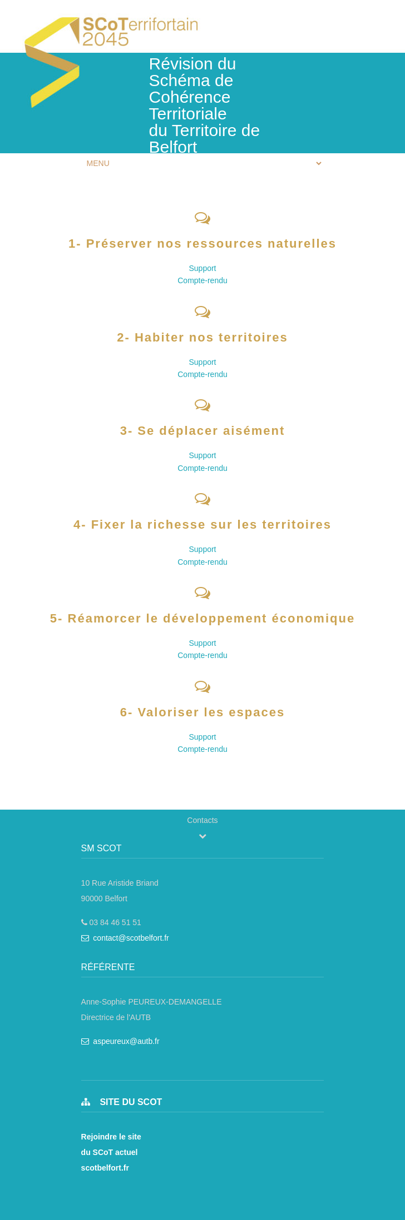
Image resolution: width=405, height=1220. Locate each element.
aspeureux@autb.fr (120, 1041)
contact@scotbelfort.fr (125, 937)
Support (202, 268)
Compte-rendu (202, 280)
